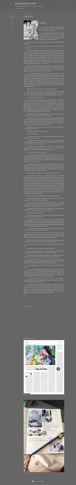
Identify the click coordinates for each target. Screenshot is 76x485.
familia (12, 22)
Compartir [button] (13, 14)
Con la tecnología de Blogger (38, 481)
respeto (12, 26)
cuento (12, 20)
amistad (12, 18)
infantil (12, 23)
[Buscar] (63, 3)
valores (12, 28)
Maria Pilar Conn (25, 3)
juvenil (12, 25)
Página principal (19, 8)
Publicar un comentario (32, 473)
